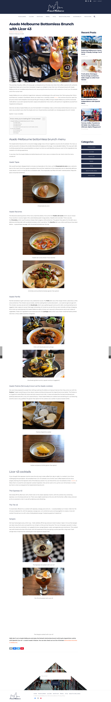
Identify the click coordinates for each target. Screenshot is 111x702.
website (73, 480)
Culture (91, 151)
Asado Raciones (18, 124)
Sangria (16, 132)
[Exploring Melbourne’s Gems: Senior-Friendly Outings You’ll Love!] (91, 47)
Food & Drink (91, 147)
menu (56, 97)
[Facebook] (86, 1)
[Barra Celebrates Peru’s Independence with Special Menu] (91, 96)
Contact (100, 1)
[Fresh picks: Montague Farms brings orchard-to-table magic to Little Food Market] (91, 71)
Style (91, 166)
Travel (91, 161)
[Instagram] (88, 1)
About (94, 1)
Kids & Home (91, 175)
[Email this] (11, 648)
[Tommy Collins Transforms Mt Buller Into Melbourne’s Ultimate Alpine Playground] (91, 119)
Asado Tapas (17, 122)
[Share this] (14, 648)
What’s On (91, 156)
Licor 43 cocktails (15, 128)
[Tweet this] (18, 648)
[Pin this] (22, 648)
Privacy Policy (61, 695)
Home (35, 693)
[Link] (55, 7)
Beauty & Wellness (91, 170)
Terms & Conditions (52, 695)
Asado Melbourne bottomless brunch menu (22, 121)
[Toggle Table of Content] (43, 119)
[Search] (94, 16)
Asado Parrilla (18, 125)
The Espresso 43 (18, 130)
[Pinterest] (90, 1)
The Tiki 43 (17, 131)
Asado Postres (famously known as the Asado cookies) (26, 126)
